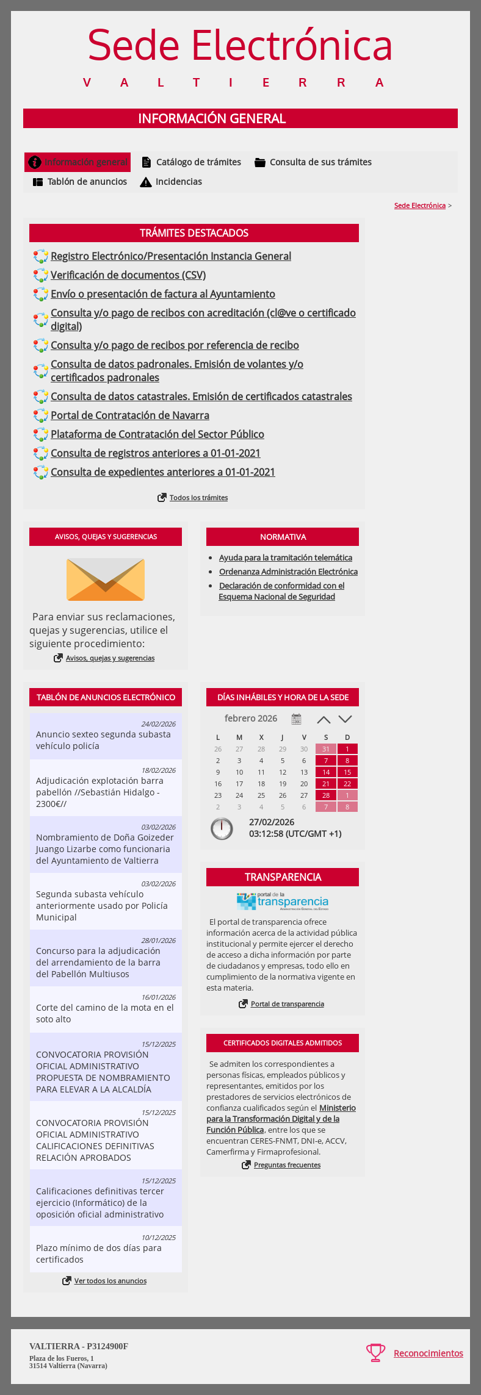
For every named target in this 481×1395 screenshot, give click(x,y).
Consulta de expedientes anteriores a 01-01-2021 (163, 472)
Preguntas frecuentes (287, 1164)
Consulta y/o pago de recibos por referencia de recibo (175, 345)
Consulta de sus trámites (321, 162)
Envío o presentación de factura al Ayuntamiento (163, 294)
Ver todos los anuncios (110, 1280)
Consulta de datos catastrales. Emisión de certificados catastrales (201, 396)
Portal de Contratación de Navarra (130, 415)
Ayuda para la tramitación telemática (285, 557)
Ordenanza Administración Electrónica (288, 571)
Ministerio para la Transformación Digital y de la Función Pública (281, 1118)
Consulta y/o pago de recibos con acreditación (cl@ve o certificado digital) (203, 319)
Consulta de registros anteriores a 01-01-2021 (156, 453)
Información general (86, 162)
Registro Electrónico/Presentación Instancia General (171, 256)
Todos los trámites (199, 497)
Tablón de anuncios (87, 181)
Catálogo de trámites (198, 162)
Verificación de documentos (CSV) (128, 275)
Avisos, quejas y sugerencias (110, 657)
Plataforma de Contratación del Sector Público (157, 434)
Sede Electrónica (420, 205)
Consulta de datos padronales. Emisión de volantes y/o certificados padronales (177, 370)
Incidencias (179, 181)
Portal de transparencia (287, 1003)
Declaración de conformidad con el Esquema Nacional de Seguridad (281, 591)
